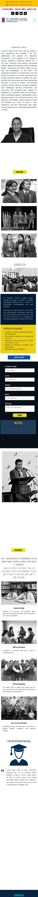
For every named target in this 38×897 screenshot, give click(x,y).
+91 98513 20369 (13, 2)
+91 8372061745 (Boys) (25, 2)
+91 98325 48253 (13, 5)
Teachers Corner (7, 9)
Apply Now (19, 357)
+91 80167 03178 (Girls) (25, 5)
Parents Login (31, 9)
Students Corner (19, 9)
